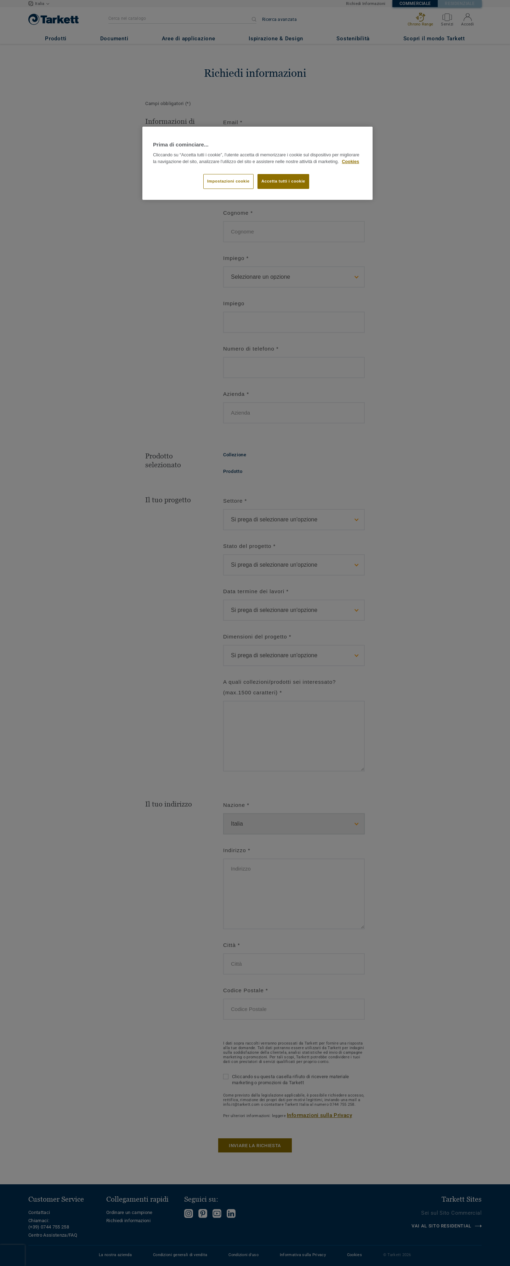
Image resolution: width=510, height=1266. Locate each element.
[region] (257, 163)
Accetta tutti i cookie (283, 181)
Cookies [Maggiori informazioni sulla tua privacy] (350, 161)
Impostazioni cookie (228, 181)
